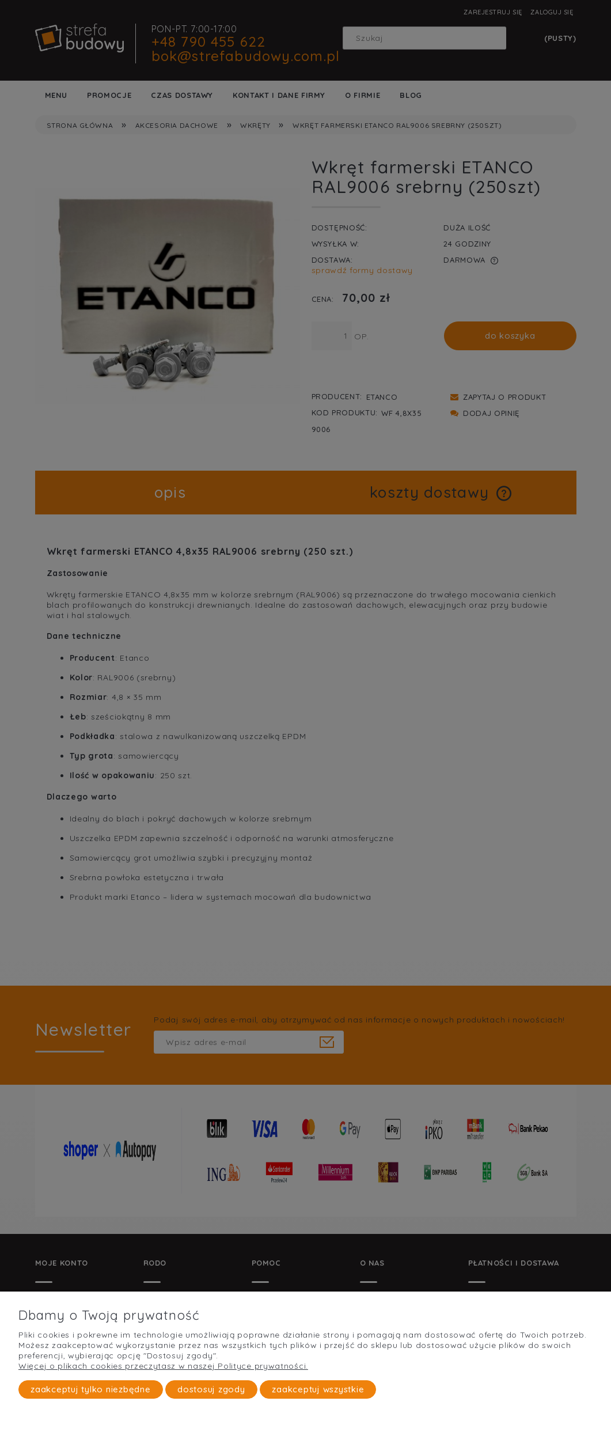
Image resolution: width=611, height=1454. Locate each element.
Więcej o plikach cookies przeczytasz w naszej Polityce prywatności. (163, 1366)
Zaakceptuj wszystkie (318, 1389)
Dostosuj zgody (211, 1389)
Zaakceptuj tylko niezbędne (91, 1389)
